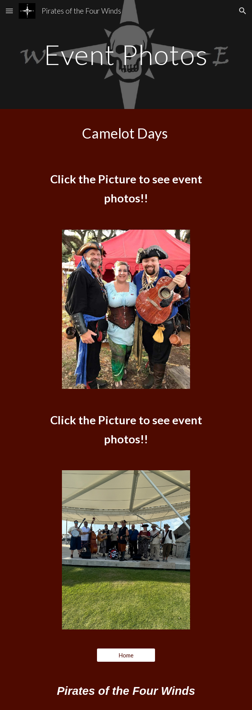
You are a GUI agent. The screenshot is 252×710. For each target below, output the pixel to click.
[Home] (126, 655)
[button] (9, 10)
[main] (126, 55)
